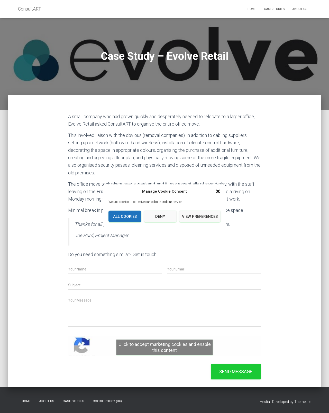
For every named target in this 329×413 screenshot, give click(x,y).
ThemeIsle (302, 402)
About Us (299, 9)
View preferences (200, 216)
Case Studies (274, 9)
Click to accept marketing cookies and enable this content (164, 347)
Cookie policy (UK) (107, 401)
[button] (218, 191)
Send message (235, 371)
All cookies (125, 216)
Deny (160, 216)
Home (252, 9)
